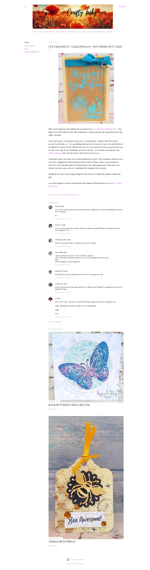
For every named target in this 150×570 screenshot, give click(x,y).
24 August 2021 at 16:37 (62, 292)
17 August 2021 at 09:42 (62, 219)
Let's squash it (29, 46)
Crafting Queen (61, 240)
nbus (26, 49)
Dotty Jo (58, 225)
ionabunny (59, 284)
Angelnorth (59, 271)
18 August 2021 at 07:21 (62, 265)
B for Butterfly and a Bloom (69, 405)
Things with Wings (62, 541)
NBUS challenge (55, 153)
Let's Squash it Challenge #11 (104, 129)
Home (35, 32)
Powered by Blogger (75, 559)
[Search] (122, 6)
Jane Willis (59, 252)
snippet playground (31, 52)
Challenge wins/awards (93, 32)
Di (56, 298)
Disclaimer (61, 32)
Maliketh (81, 563)
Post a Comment (55, 322)
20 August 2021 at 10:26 (63, 277)
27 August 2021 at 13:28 (62, 317)
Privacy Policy (74, 32)
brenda (58, 206)
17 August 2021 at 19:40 (62, 246)
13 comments (53, 545)
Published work (46, 32)
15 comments (53, 409)
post (67, 144)
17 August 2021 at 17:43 (62, 233)
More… (110, 32)
